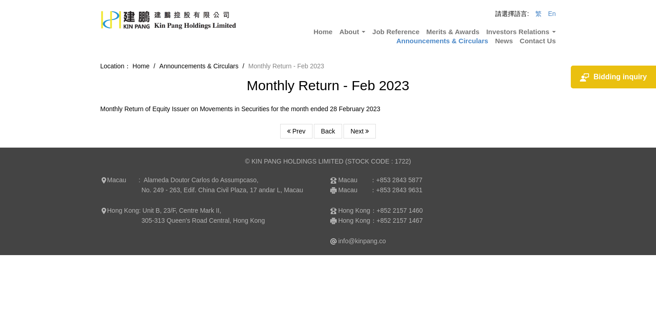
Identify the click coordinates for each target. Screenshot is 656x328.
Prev (296, 131)
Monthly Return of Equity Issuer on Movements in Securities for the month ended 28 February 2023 (240, 109)
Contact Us (538, 41)
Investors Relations (521, 32)
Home (323, 32)
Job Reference (395, 32)
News (504, 41)
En (552, 13)
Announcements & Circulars (442, 41)
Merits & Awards (453, 32)
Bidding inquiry (613, 77)
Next (359, 131)
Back (328, 131)
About (352, 32)
